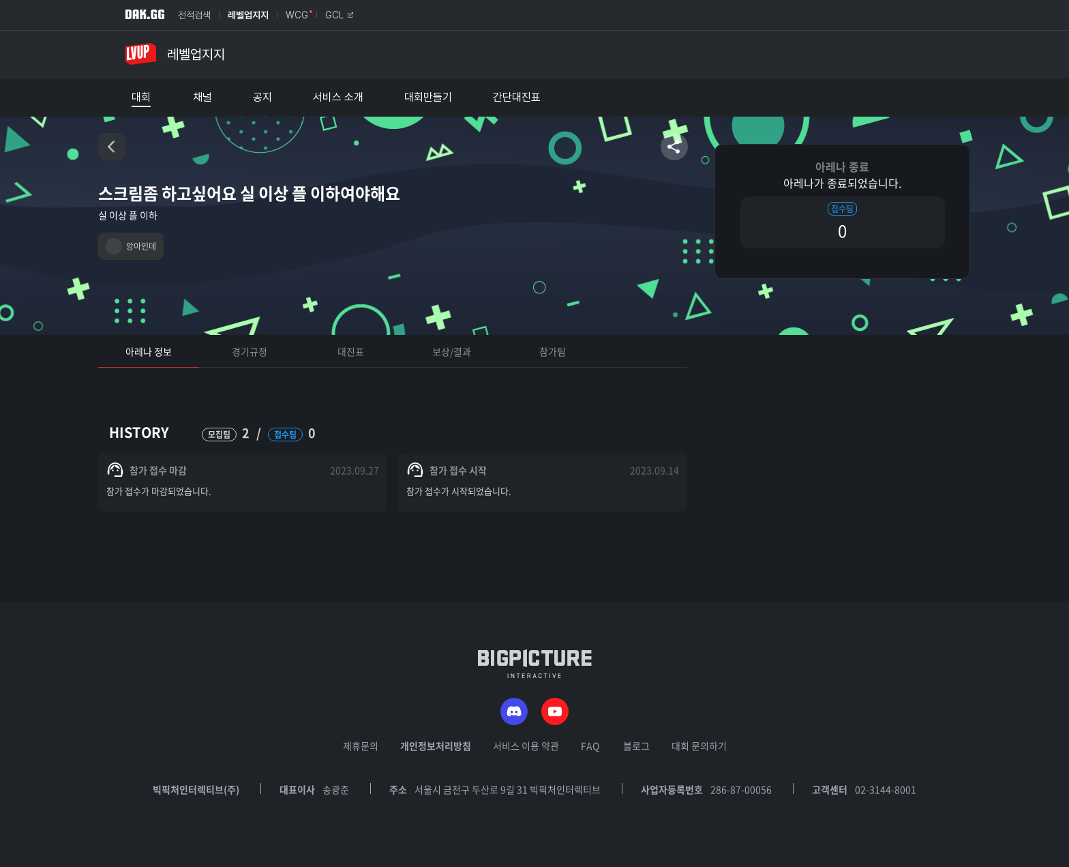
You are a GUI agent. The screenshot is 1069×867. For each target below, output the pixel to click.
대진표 (350, 351)
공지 (262, 97)
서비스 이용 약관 (526, 745)
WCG (297, 15)
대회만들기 (428, 97)
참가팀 (552, 351)
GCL (339, 15)
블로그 (636, 745)
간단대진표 (517, 97)
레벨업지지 (248, 15)
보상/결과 (451, 351)
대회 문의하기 (699, 745)
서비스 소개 (338, 97)
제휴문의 (360, 745)
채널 (202, 97)
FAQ (590, 745)
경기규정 (249, 351)
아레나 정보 (148, 351)
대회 (141, 97)
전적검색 (194, 15)
